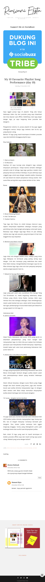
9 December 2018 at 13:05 (18, 485)
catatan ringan (27, 448)
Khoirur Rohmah (13, 465)
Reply (39, 477)
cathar (35, 448)
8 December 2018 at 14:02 (14, 467)
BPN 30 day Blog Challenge (14, 448)
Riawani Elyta (16, 482)
